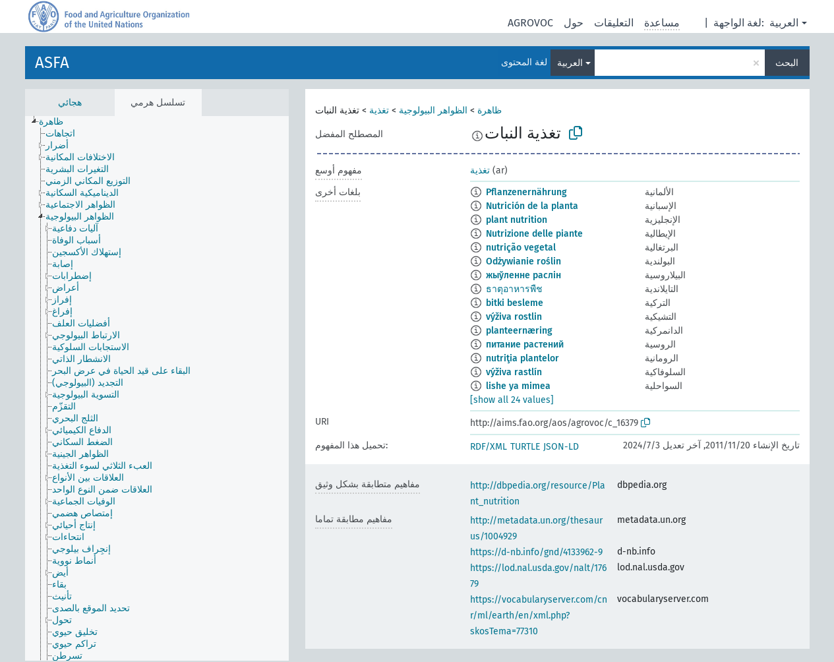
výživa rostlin (514, 316)
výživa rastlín (514, 372)
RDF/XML (488, 446)
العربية (783, 22)
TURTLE (525, 446)
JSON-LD (561, 446)
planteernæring (519, 330)
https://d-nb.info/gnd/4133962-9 (536, 552)
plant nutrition (516, 220)
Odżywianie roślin (523, 261)
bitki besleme (514, 303)
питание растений (525, 344)
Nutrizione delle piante (534, 233)
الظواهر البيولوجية (433, 110)
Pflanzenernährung (526, 192)
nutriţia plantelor (522, 358)
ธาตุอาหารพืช (514, 289)
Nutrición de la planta (532, 206)
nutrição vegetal (521, 247)
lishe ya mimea (518, 386)
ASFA (52, 62)
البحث (786, 63)
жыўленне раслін (523, 275)
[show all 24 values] (512, 400)
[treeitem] (56, 122)
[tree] (157, 388)
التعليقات (614, 22)
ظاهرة (489, 110)
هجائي (70, 102)
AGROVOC (530, 22)
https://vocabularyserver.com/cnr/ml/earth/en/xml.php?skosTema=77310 (538, 615)
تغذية (379, 110)
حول (573, 22)
